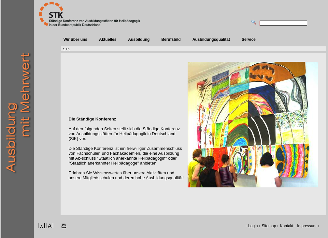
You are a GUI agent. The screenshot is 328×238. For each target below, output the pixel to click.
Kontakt (286, 226)
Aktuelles (107, 39)
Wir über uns (75, 39)
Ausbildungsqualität (211, 39)
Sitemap (269, 226)
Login (253, 226)
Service (249, 39)
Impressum (306, 226)
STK (66, 49)
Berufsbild (170, 39)
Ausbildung (139, 39)
